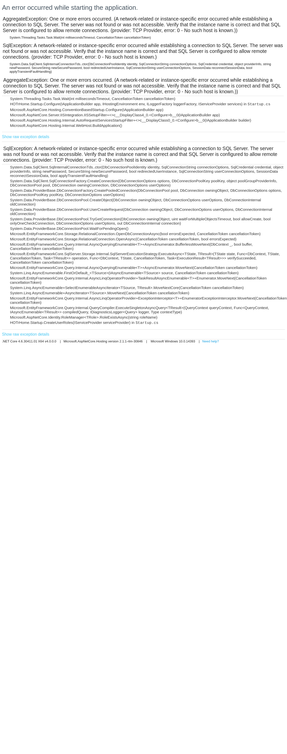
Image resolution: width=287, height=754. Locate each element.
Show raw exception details (25, 137)
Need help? (210, 341)
